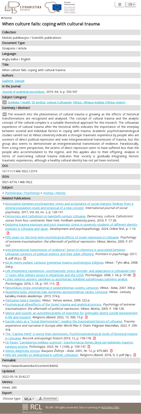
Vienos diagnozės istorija (22, 351)
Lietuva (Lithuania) (59, 102)
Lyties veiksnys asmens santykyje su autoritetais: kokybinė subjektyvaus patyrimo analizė (66, 279)
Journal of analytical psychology (23, 91)
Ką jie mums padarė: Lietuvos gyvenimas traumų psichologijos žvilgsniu (54, 262)
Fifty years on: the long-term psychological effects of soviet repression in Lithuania (62, 237)
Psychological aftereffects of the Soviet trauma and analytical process (53, 304)
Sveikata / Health (18, 102)
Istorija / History (54, 193)
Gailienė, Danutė (13, 81)
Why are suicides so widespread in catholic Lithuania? (41, 355)
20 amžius (38, 102)
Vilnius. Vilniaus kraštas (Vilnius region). (99, 102)
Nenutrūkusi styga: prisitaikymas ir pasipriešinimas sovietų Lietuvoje (52, 288)
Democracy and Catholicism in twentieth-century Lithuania (45, 216)
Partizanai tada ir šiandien (23, 300)
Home (8, 18)
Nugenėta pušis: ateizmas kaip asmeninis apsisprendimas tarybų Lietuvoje (56, 292)
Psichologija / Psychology (22, 193)
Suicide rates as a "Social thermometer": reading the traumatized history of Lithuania (63, 321)
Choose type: (12, 398)
